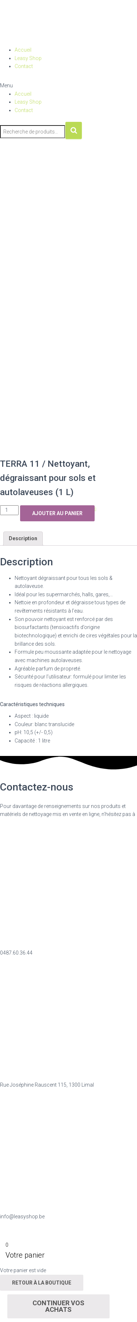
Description (23, 538)
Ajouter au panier (57, 513)
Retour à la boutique (41, 1283)
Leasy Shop (28, 58)
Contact (24, 66)
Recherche (73, 130)
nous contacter (17, 822)
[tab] (23, 538)
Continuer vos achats (58, 1306)
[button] (68, 85)
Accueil (23, 50)
